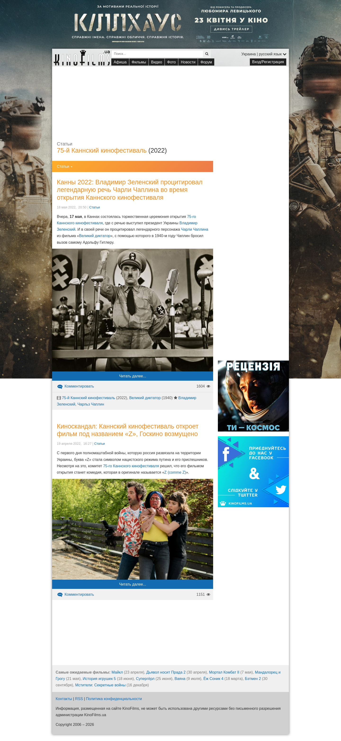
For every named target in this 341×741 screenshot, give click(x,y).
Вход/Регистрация (268, 62)
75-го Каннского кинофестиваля (131, 466)
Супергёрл (145, 679)
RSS (79, 699)
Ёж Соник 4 (213, 679)
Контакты (64, 699)
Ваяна (180, 679)
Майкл (117, 672)
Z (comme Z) (175, 472)
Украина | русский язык (264, 54)
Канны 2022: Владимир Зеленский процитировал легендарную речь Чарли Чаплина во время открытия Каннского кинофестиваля (129, 190)
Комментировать (75, 386)
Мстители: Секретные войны (100, 685)
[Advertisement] (170, 99)
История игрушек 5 (99, 679)
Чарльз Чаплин (90, 404)
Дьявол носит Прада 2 (166, 672)
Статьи (94, 207)
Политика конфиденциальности (114, 699)
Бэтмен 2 (253, 679)
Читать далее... (132, 376)
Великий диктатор (95, 236)
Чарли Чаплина (194, 229)
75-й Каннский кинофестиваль (102, 150)
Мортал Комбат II (224, 672)
